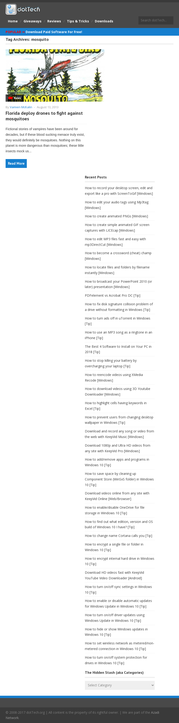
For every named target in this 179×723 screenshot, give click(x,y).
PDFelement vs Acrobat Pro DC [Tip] (112, 295)
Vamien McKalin (21, 107)
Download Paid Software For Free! (54, 32)
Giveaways (32, 21)
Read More (16, 163)
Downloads (104, 21)
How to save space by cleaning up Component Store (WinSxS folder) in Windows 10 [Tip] (119, 479)
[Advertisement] (41, 210)
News (17, 98)
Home (13, 21)
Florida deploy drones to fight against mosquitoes (44, 116)
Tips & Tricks (78, 21)
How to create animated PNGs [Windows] (116, 216)
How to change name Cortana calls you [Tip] (118, 535)
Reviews (54, 21)
